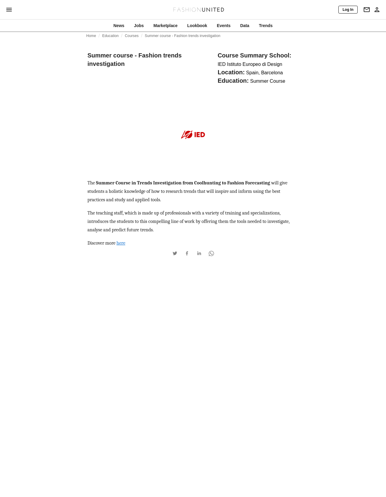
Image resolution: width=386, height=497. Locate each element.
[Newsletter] (366, 9)
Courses (132, 36)
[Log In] (348, 10)
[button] (175, 253)
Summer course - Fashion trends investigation (182, 36)
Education (110, 36)
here (120, 243)
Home (91, 36)
